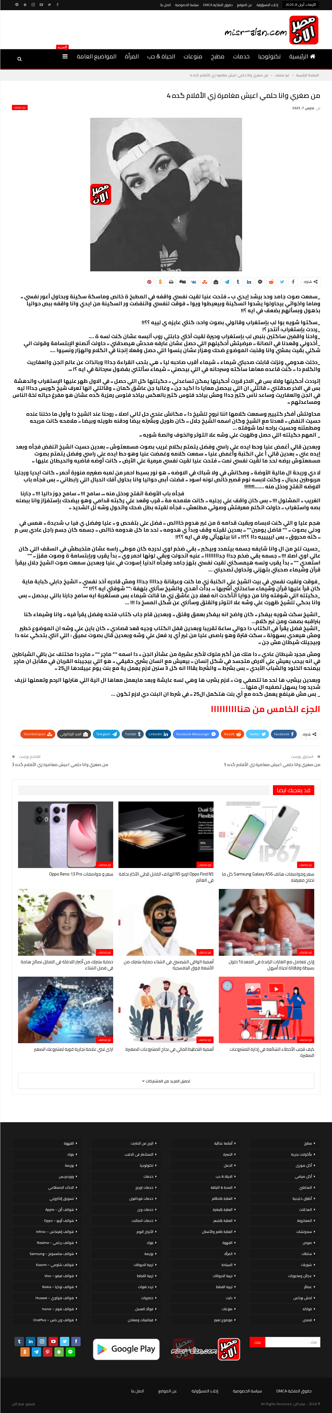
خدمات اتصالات (142, 1220)
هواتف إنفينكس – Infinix (55, 1231)
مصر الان (18, 1404)
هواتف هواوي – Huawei (54, 1297)
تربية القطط (224, 1286)
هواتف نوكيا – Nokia (58, 1286)
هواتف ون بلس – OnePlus (53, 1320)
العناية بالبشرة (222, 1209)
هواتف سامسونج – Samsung (52, 1253)
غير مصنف (20, 107)
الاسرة (227, 1154)
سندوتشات (304, 1231)
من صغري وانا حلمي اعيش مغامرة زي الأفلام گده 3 (60, 764)
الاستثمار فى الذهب (139, 1154)
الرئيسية (302, 56)
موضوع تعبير (223, 1320)
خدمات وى (145, 1209)
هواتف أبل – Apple (59, 1209)
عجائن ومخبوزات (300, 1275)
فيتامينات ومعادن (140, 1320)
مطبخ (218, 56)
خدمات (241, 56)
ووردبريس (66, 1176)
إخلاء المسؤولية (267, 4)
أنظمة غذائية (223, 1143)
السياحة (226, 1264)
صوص (307, 1242)
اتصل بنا (165, 4)
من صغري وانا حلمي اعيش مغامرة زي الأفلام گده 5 (272, 764)
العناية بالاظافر (222, 1198)
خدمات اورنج (144, 1187)
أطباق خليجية (302, 1198)
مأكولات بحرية (301, 1154)
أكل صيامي (303, 1176)
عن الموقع (244, 4)
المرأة (132, 56)
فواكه (307, 1309)
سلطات (306, 1253)
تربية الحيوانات (222, 1275)
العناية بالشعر (222, 1220)
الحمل (228, 1165)
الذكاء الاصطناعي (61, 1187)
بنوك (150, 1242)
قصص (307, 1320)
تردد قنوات (145, 1286)
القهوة (227, 1242)
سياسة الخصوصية (187, 4)
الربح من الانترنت (142, 1143)
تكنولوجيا (269, 56)
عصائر (308, 1286)
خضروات (147, 1297)
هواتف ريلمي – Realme (55, 1242)
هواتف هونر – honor (58, 1309)
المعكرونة (304, 1220)
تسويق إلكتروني (61, 1198)
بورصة (148, 1253)
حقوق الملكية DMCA (218, 4)
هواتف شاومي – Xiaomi (55, 1264)
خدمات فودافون (141, 1198)
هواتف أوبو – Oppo (59, 1220)
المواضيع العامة (96, 56)
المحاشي (305, 1187)
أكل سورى (304, 1165)
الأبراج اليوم (144, 1231)
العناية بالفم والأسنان (217, 1231)
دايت (229, 1297)
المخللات (305, 1209)
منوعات (193, 56)
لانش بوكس (302, 1297)
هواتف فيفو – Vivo (59, 1275)
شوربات (306, 1264)
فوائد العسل (144, 1309)
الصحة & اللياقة (221, 1187)
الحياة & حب (161, 56)
